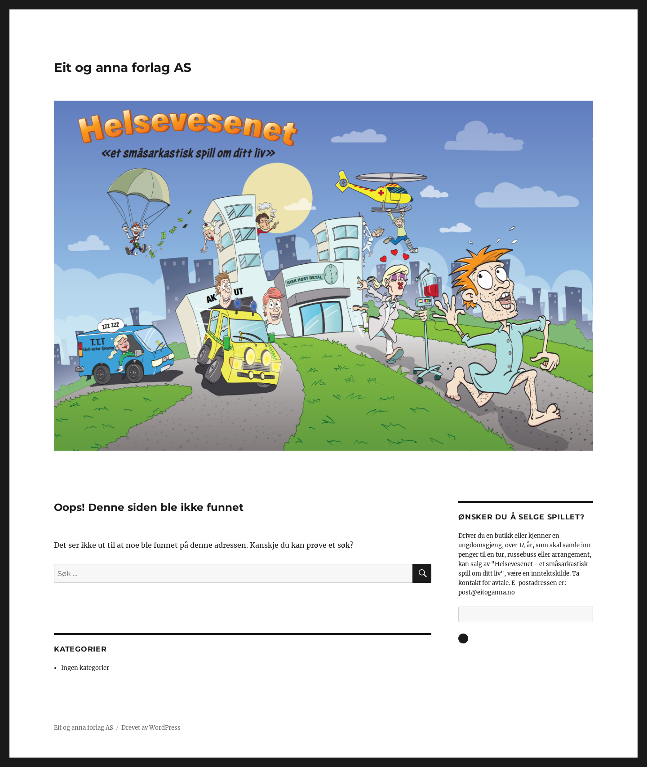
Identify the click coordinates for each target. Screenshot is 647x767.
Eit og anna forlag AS (122, 67)
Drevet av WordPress (151, 728)
